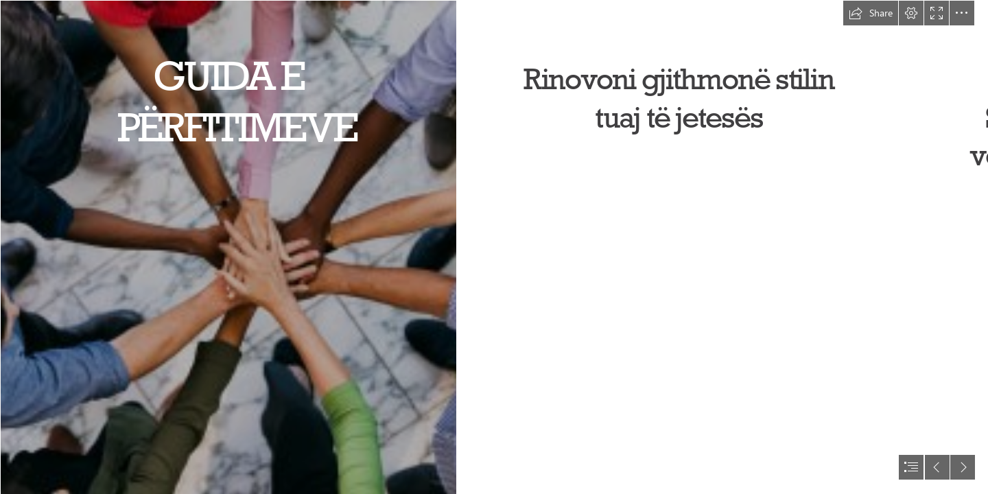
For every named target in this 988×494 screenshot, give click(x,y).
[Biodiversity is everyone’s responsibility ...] (228, 247)
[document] (494, 247)
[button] (870, 13)
